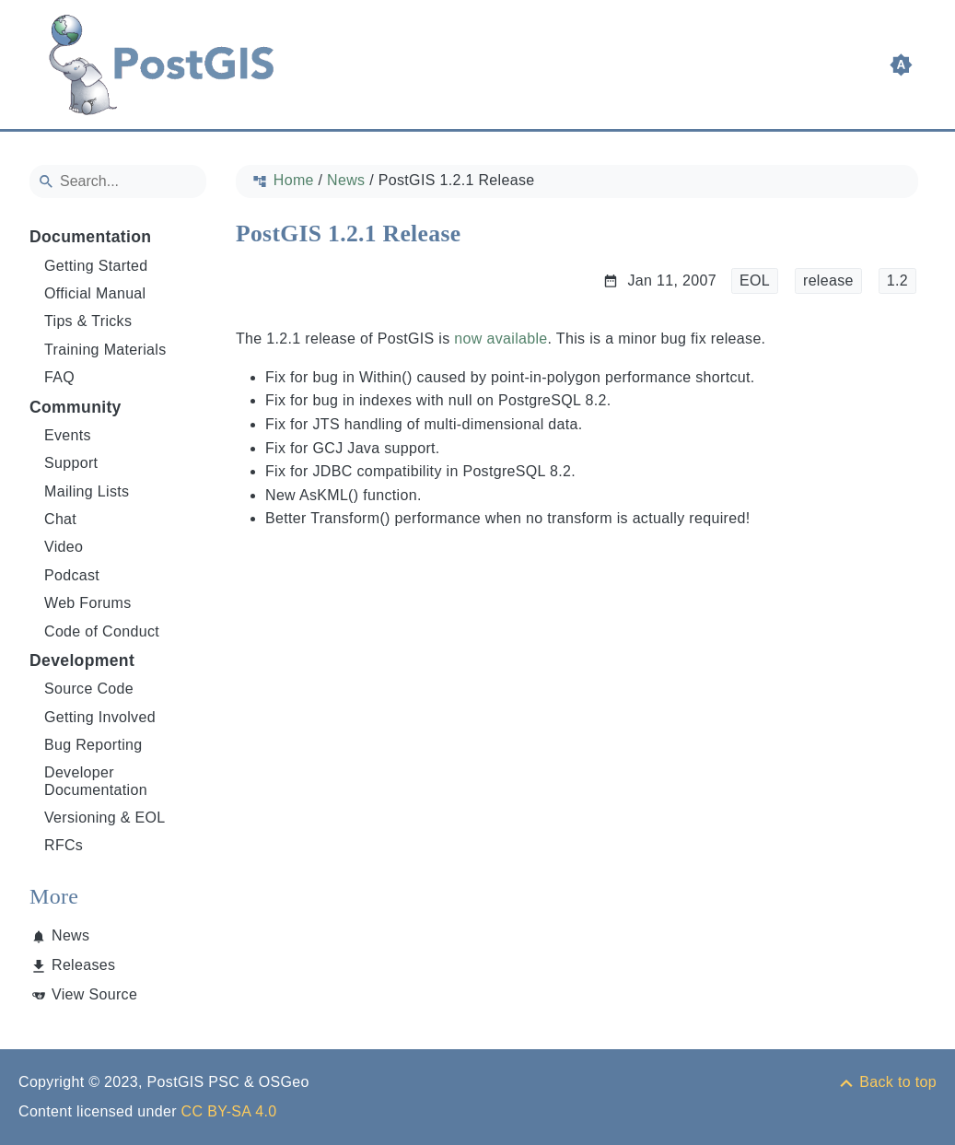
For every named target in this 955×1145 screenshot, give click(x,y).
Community (75, 407)
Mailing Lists (86, 491)
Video (63, 547)
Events (67, 435)
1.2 (897, 280)
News (70, 935)
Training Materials (105, 349)
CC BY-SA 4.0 (229, 1111)
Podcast (71, 575)
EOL (755, 280)
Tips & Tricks (88, 321)
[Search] (117, 181)
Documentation (90, 237)
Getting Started (96, 266)
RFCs (63, 845)
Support (71, 463)
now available (500, 338)
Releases (83, 965)
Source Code (89, 688)
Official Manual (95, 293)
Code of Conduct (101, 631)
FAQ (59, 377)
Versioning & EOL (105, 817)
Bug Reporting (93, 745)
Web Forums (88, 603)
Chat (60, 519)
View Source (94, 994)
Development (81, 660)
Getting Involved (100, 717)
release (828, 280)
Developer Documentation (95, 781)
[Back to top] (887, 1082)
